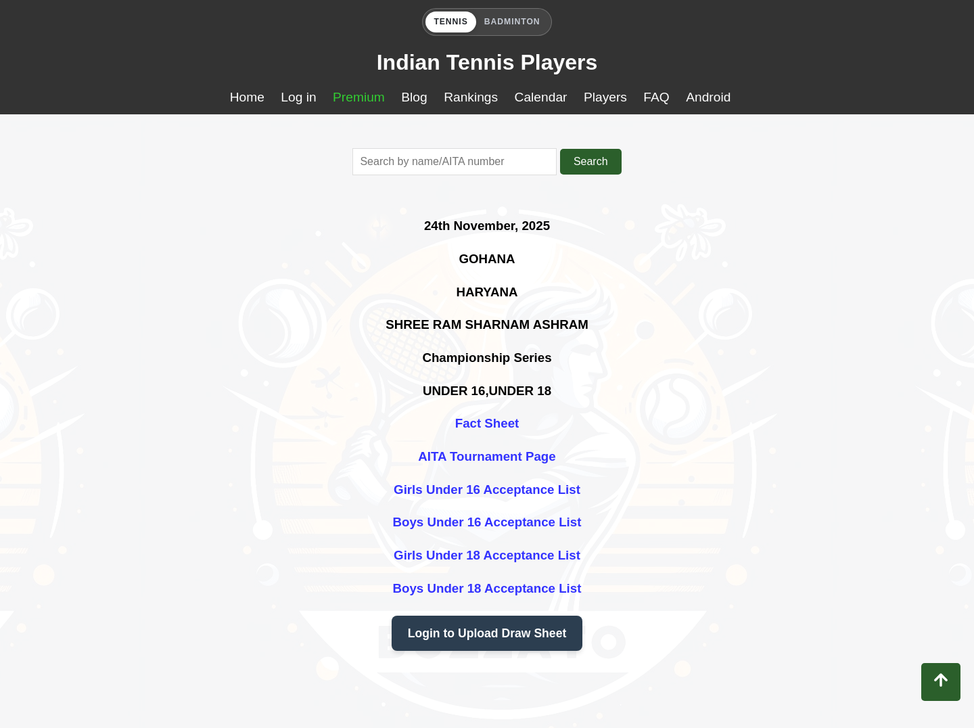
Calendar (541, 97)
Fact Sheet (487, 423)
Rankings (471, 97)
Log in (298, 97)
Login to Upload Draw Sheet (487, 633)
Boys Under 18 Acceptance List (487, 588)
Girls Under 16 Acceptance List (487, 489)
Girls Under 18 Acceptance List (487, 555)
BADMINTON (512, 21)
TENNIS (450, 21)
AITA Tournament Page (486, 456)
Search (591, 161)
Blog (414, 97)
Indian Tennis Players (487, 62)
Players (605, 97)
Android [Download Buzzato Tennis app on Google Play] (708, 97)
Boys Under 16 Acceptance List (487, 522)
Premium (359, 97)
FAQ (656, 97)
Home (247, 97)
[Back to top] (940, 682)
